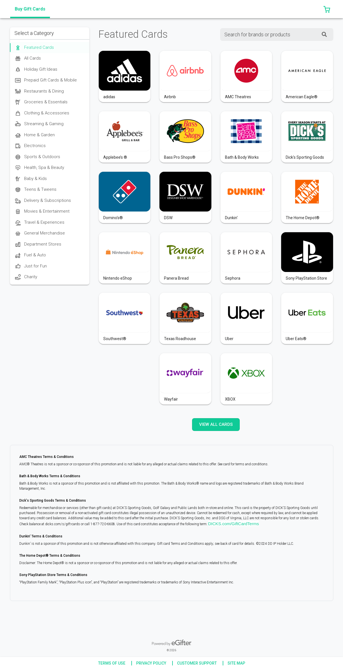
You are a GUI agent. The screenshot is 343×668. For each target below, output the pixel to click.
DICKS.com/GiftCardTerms (233, 523)
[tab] (30, 9)
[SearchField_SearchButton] (324, 34)
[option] (49, 47)
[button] (326, 9)
